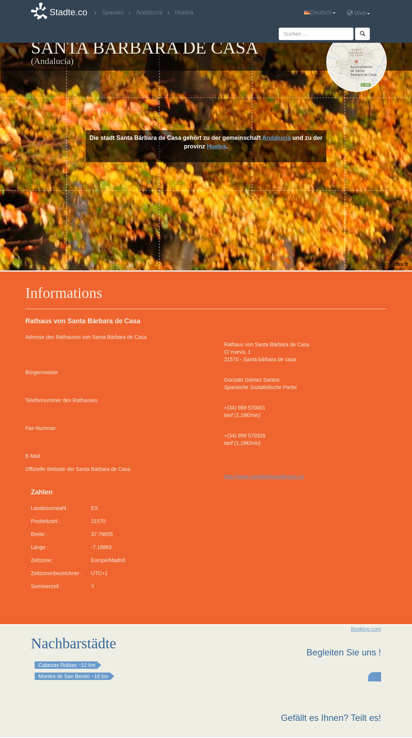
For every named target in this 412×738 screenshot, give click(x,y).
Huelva (216, 146)
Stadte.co (68, 12)
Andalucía (276, 138)
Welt (358, 12)
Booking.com (366, 629)
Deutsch (320, 12)
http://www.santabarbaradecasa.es (264, 476)
